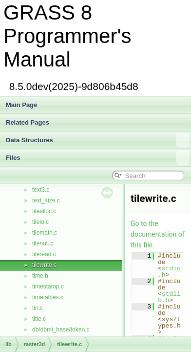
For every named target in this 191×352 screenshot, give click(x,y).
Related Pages (27, 122)
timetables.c (47, 297)
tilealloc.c (44, 211)
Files (98, 158)
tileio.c (40, 222)
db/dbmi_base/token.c (60, 329)
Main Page (21, 105)
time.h (40, 275)
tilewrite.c (44, 265)
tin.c (37, 308)
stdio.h (169, 271)
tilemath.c (44, 232)
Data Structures (98, 140)
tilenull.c (42, 243)
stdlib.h (169, 297)
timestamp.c (48, 286)
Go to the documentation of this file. (158, 234)
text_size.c (46, 200)
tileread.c (44, 254)
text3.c (40, 189)
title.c (39, 318)
